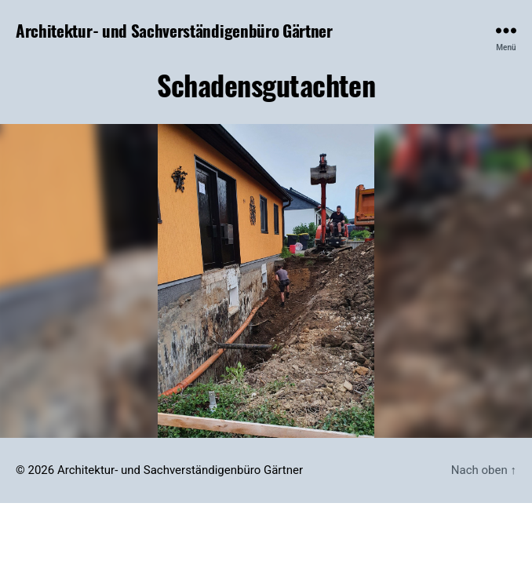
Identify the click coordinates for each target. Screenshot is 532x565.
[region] (266, 281)
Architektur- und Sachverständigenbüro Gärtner (174, 30)
